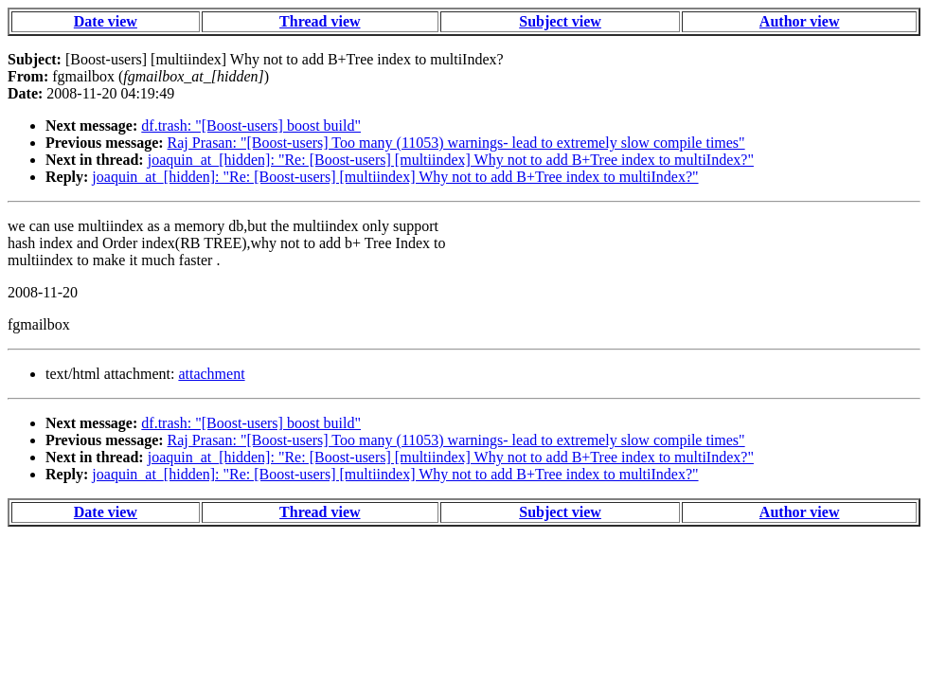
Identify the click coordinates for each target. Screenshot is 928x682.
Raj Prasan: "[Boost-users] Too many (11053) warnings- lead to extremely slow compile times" (456, 143)
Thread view (319, 21)
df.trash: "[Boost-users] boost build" (251, 125)
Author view (799, 21)
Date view (105, 21)
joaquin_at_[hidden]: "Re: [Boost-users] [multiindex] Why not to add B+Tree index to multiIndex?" (451, 160)
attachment (211, 374)
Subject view (560, 21)
